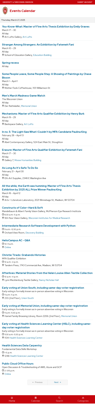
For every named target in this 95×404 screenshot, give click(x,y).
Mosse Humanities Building (27, 160)
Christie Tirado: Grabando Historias (24, 255)
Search (59, 399)
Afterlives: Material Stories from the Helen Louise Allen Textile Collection (47, 273)
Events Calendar (22, 11)
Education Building (42, 55)
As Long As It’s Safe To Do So (20, 168)
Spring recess (10, 62)
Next (57, 382)
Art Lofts (27, 36)
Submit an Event (84, 2)
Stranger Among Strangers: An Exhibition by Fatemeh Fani (38, 44)
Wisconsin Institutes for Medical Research (49, 218)
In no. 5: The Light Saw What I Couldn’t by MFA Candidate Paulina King (44, 131)
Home (12, 399)
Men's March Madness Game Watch (23, 95)
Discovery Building (34, 232)
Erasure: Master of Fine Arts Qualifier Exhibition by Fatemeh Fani (42, 150)
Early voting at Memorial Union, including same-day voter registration (45, 305)
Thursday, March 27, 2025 (13, 20)
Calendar (35, 399)
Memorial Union (29, 105)
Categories (83, 399)
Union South (27, 298)
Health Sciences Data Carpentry (22, 345)
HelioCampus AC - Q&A (16, 240)
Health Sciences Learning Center (26, 337)
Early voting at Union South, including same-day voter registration (43, 287)
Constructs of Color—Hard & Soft (22, 207)
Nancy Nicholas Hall (49, 280)
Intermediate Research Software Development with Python (39, 225)
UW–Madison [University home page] (18, 2)
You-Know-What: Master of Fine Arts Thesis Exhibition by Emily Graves (45, 26)
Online (8, 247)
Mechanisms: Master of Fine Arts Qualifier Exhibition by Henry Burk (43, 113)
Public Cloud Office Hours (18, 363)
